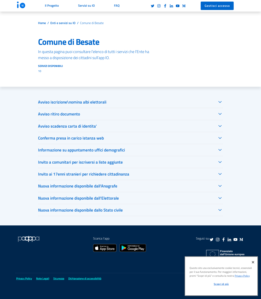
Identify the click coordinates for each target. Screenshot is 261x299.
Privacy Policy (24, 278)
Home (42, 23)
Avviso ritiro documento (59, 114)
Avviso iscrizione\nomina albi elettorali (72, 102)
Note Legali (42, 278)
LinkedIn (171, 6)
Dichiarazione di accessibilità (84, 278)
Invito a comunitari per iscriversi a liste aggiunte (80, 162)
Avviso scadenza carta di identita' (67, 126)
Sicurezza (58, 278)
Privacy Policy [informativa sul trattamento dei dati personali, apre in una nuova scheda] (242, 276)
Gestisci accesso (217, 5)
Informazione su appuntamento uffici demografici (81, 150)
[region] (221, 276)
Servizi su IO (86, 5)
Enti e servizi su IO (63, 23)
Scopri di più (221, 284)
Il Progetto (52, 5)
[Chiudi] (253, 262)
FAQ (117, 5)
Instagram (159, 6)
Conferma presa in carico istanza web (71, 138)
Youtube (178, 6)
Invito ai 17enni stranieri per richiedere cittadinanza (83, 174)
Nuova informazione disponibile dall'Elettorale (78, 198)
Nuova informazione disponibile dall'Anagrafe (77, 186)
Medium (184, 6)
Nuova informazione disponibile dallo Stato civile (80, 210)
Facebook (165, 6)
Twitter (153, 6)
